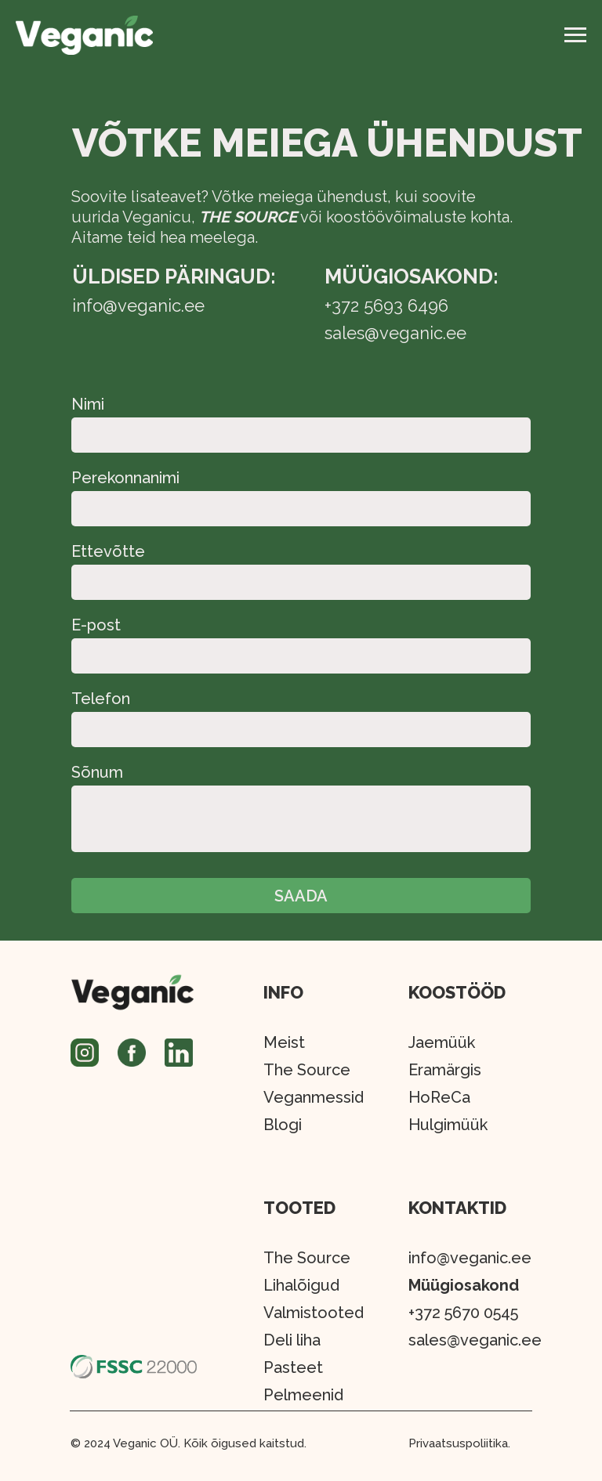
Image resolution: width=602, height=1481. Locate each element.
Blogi (282, 1124)
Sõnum (97, 772)
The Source (306, 1257)
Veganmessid (313, 1097)
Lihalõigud (301, 1285)
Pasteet (293, 1367)
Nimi (87, 404)
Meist (284, 1042)
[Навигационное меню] (575, 35)
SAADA (301, 896)
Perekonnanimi (125, 477)
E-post (96, 625)
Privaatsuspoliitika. (459, 1443)
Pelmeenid (303, 1394)
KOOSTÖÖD (457, 992)
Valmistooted (313, 1312)
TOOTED (299, 1207)
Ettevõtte (108, 551)
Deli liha (292, 1340)
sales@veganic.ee (475, 1340)
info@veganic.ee (469, 1257)
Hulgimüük (448, 1124)
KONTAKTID (457, 1207)
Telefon (100, 698)
